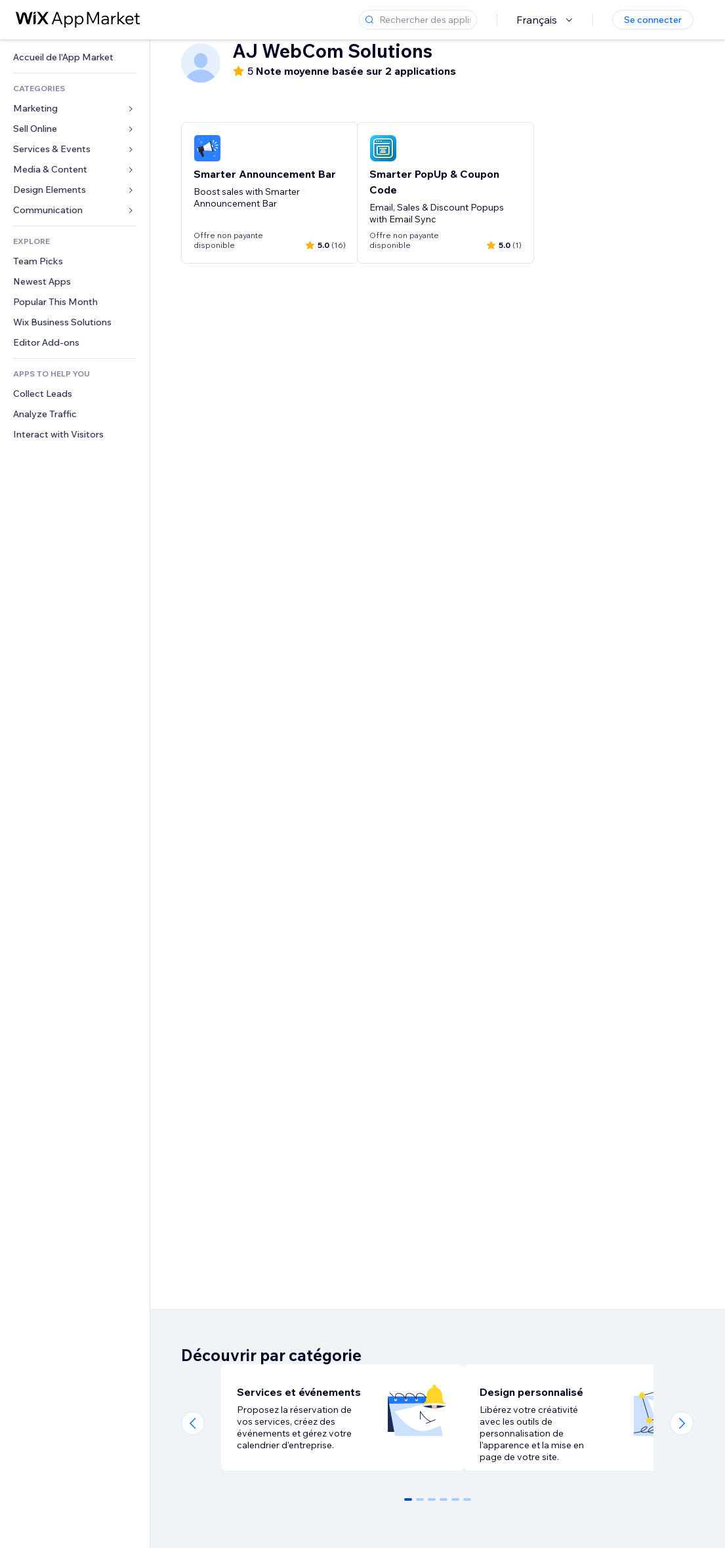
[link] (75, 57)
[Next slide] (682, 1423)
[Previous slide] (193, 1423)
